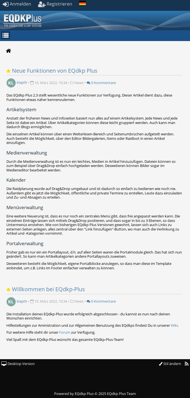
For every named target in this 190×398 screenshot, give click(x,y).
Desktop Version (18, 363)
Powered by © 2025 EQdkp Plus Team (95, 393)
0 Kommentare (101, 82)
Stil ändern (170, 363)
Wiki (174, 325)
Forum (64, 332)
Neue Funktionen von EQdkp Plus (55, 70)
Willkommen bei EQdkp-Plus (48, 289)
